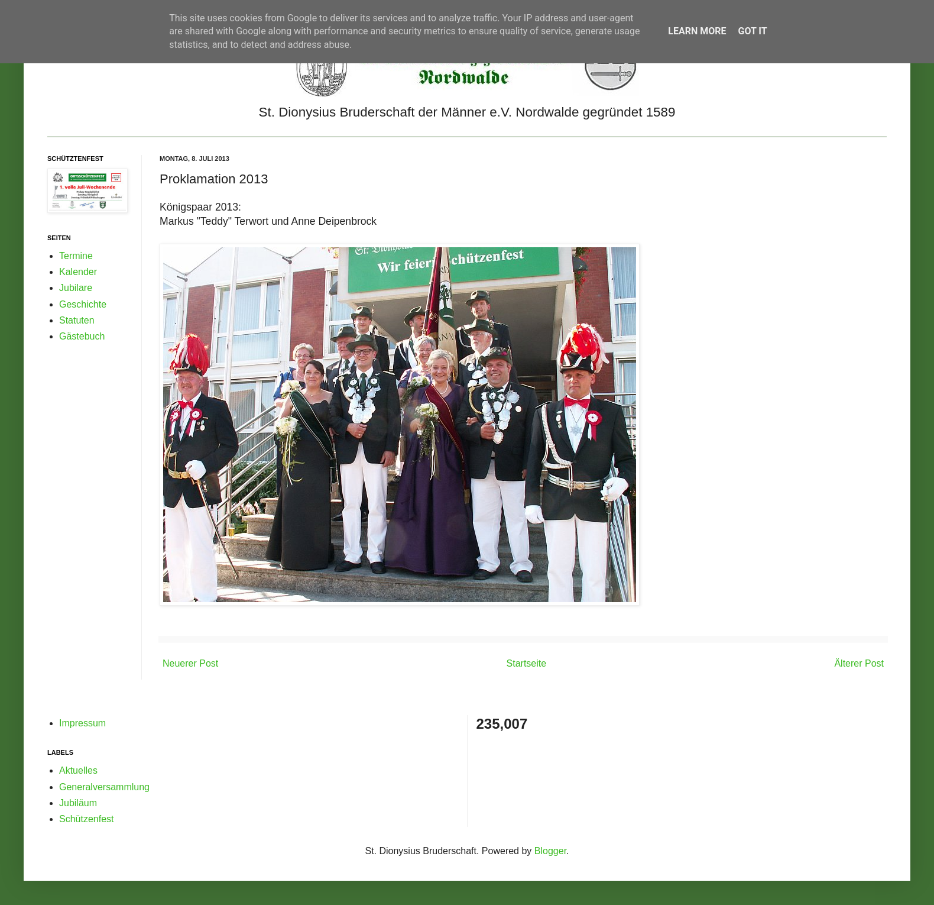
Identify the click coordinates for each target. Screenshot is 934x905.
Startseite (527, 663)
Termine (76, 256)
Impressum (82, 723)
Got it (752, 31)
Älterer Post (859, 663)
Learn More (697, 31)
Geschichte (82, 304)
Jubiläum (78, 803)
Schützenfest (86, 819)
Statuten (77, 320)
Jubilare (75, 288)
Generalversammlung (104, 787)
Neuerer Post (190, 663)
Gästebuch (82, 336)
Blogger (550, 851)
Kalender (78, 272)
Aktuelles (78, 770)
